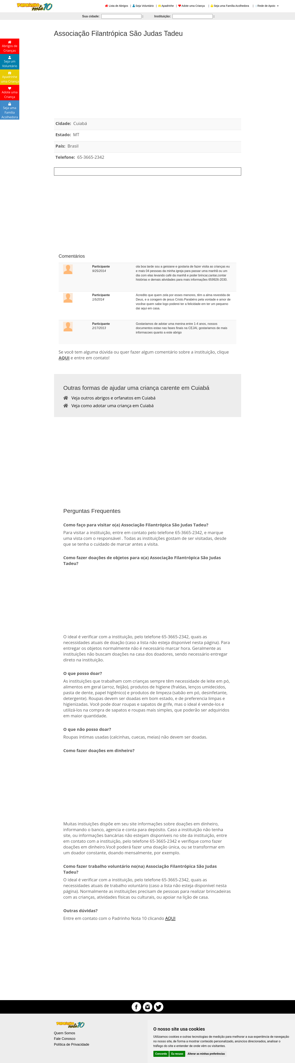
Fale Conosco (64, 1039)
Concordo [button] (161, 1053)
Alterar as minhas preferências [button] (206, 1053)
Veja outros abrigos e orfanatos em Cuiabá (112, 398)
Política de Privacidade (71, 1044)
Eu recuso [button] (177, 1053)
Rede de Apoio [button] (267, 5)
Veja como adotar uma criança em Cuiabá (111, 405)
